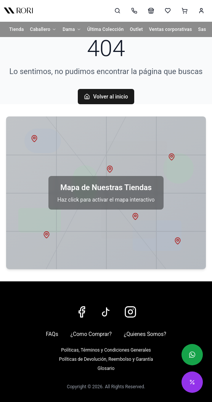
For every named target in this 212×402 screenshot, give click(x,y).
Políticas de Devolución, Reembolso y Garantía (106, 359)
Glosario (106, 368)
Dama (72, 29)
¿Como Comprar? (91, 334)
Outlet (136, 29)
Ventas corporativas (170, 29)
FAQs (52, 334)
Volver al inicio (106, 97)
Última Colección (105, 29)
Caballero (43, 29)
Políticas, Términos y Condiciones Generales (106, 350)
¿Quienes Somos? (145, 334)
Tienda (16, 29)
